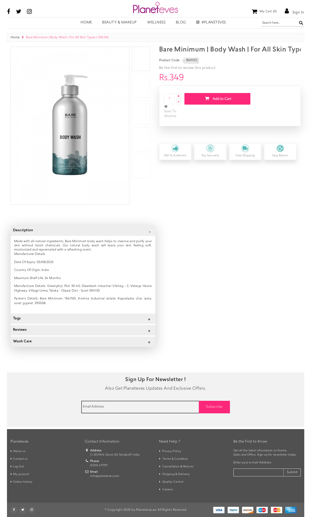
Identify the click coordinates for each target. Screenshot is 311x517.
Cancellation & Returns (177, 466)
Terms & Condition (175, 459)
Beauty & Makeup (119, 22)
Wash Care (22, 341)
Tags (17, 318)
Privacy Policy (171, 451)
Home (15, 37)
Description (23, 230)
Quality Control (172, 482)
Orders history (22, 482)
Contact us (20, 459)
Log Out (18, 466)
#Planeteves (211, 22)
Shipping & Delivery (176, 474)
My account (21, 474)
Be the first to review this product (187, 68)
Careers (167, 489)
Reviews (20, 330)
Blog (181, 22)
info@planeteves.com (104, 476)
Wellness (156, 22)
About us (19, 451)
